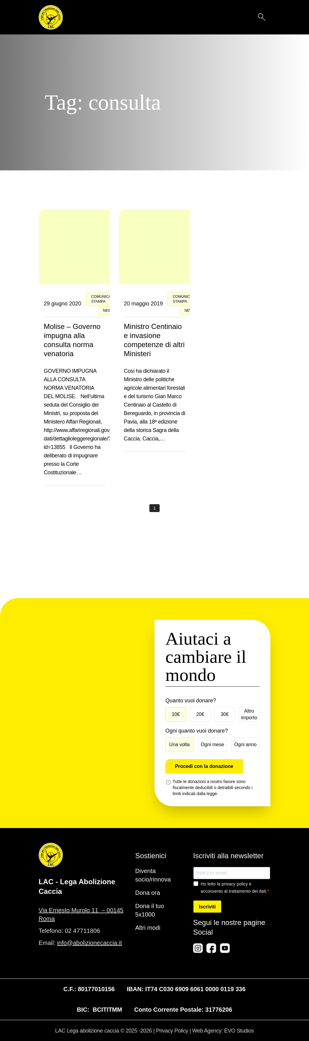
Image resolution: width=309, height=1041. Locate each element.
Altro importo (249, 714)
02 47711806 (82, 930)
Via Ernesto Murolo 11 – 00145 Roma (81, 914)
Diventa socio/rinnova (153, 875)
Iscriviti (207, 906)
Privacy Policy (172, 1031)
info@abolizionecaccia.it (89, 942)
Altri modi (147, 927)
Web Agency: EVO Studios (223, 1031)
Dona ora (147, 892)
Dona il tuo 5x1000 (149, 910)
